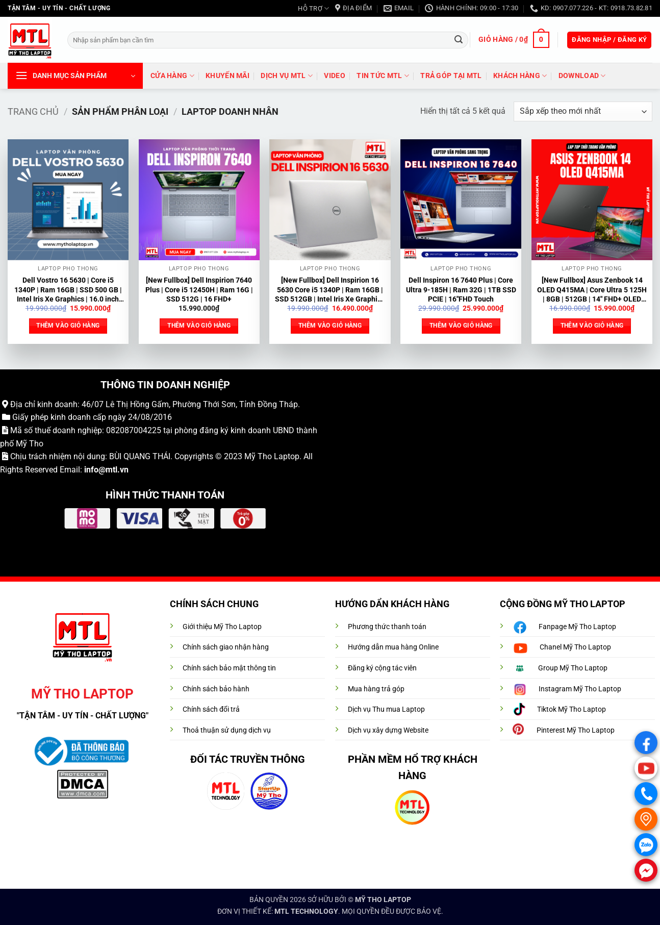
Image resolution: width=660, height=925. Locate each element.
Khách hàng (520, 76)
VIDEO (334, 75)
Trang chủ (33, 111)
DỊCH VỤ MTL (287, 76)
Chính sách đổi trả (211, 709)
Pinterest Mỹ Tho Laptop (576, 730)
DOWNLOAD (582, 76)
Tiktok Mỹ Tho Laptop (571, 709)
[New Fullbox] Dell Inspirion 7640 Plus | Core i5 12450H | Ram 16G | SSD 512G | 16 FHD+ (199, 290)
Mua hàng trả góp (376, 689)
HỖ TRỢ (313, 8)
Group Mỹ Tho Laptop (572, 668)
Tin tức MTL (383, 76)
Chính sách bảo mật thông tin (229, 668)
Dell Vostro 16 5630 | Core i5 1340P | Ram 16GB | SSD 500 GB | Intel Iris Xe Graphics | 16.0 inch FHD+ (68, 290)
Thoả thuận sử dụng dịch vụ (227, 730)
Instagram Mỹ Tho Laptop (580, 689)
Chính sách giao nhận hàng (226, 647)
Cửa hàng (172, 76)
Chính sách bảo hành (216, 689)
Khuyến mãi (227, 75)
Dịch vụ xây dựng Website (388, 730)
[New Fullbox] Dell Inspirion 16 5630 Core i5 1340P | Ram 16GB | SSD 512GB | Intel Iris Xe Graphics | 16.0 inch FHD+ (330, 290)
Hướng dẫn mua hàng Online (393, 647)
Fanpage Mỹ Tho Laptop (577, 626)
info (91, 469)
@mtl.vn (113, 469)
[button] (513, 39)
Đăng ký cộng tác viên (382, 668)
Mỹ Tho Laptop (271, 456)
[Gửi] (458, 39)
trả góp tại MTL (450, 75)
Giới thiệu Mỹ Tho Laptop (222, 626)
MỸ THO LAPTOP (383, 899)
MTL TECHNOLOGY (306, 911)
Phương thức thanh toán (387, 626)
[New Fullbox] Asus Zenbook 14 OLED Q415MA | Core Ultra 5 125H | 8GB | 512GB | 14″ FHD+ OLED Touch (592, 290)
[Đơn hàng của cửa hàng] (583, 111)
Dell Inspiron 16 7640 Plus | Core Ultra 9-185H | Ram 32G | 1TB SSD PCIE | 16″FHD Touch (461, 290)
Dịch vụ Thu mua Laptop (386, 709)
